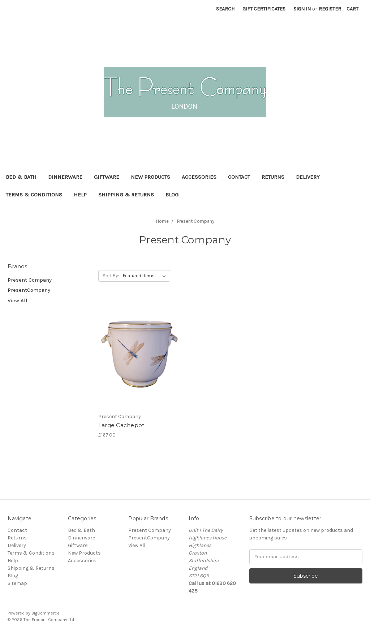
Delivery (308, 177)
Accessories (199, 177)
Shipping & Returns (126, 194)
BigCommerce (45, 613)
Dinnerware (65, 177)
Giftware (106, 177)
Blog (171, 194)
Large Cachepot (121, 425)
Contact (239, 177)
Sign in (302, 9)
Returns (273, 177)
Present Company (30, 280)
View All (17, 300)
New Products (150, 177)
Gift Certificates (263, 9)
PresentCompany (29, 290)
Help (80, 194)
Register (330, 9)
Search (225, 9)
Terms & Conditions (34, 194)
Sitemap (17, 583)
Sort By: (111, 275)
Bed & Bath (21, 177)
